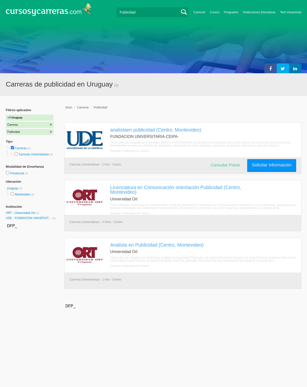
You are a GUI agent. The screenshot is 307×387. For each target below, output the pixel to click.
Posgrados (231, 12)
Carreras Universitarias (34, 154)
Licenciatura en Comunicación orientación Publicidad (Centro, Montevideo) (175, 190)
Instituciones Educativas (259, 12)
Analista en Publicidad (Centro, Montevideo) (157, 245)
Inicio (68, 107)
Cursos (214, 12)
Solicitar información (271, 165)
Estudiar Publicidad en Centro (129, 151)
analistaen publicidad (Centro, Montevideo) (155, 130)
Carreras (199, 12)
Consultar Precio (225, 165)
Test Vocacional (290, 12)
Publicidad (100, 107)
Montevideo (22, 194)
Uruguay (13, 188)
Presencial (17, 173)
